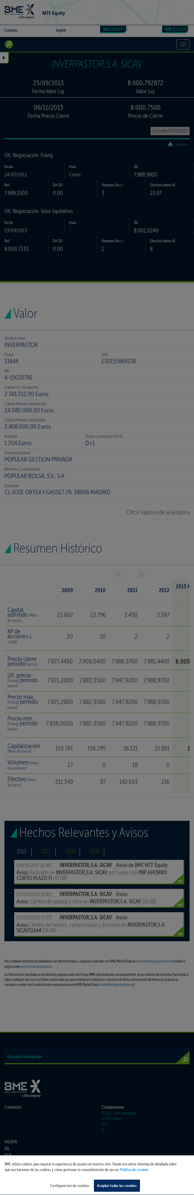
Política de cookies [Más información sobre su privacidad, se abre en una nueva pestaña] (134, 1180)
